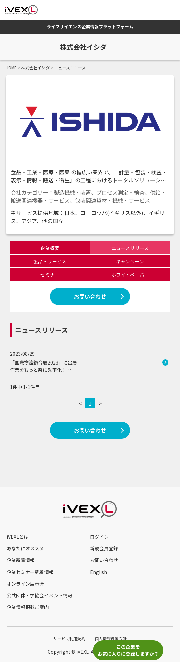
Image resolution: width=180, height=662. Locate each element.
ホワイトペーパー (130, 274)
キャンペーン (130, 261)
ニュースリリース (130, 248)
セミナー (49, 274)
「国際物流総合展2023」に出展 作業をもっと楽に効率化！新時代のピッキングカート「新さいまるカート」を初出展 (71, 366)
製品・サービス (49, 261)
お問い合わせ (90, 296)
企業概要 (49, 248)
